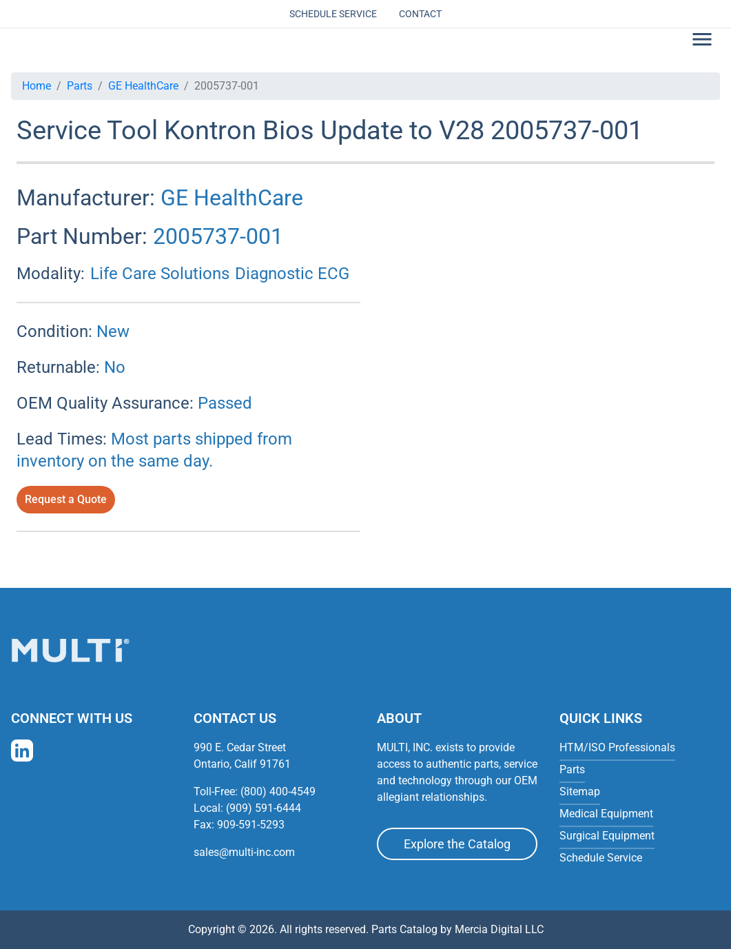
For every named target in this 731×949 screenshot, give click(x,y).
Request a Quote (66, 499)
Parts (79, 85)
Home (36, 85)
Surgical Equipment (607, 835)
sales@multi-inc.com (244, 852)
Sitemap (579, 791)
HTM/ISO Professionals (617, 747)
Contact (420, 13)
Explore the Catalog (457, 844)
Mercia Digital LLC (499, 929)
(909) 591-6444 (263, 808)
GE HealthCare (143, 85)
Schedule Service (333, 13)
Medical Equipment (606, 813)
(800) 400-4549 (278, 791)
